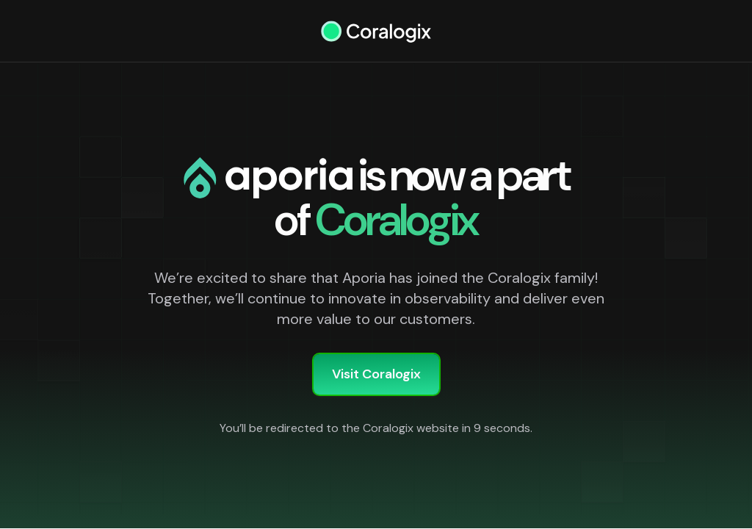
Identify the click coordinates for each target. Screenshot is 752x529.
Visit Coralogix (376, 374)
